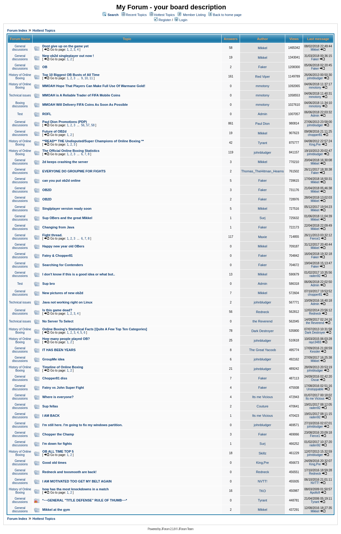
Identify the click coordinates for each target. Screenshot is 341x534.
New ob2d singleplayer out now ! (68, 56)
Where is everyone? (58, 397)
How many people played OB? (66, 339)
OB (44, 67)
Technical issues (20, 95)
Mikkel (262, 48)
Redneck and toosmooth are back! (69, 472)
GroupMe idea (53, 359)
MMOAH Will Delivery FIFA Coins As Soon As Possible (85, 104)
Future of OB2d (54, 131)
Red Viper (262, 76)
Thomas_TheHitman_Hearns (262, 171)
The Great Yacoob (262, 350)
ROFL (46, 114)
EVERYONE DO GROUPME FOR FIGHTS (74, 171)
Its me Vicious (262, 397)
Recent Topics (136, 15)
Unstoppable (315, 389)
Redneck (262, 312)
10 (86, 78)
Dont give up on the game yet (65, 46)
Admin (262, 114)
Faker (315, 59)
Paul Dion (262, 123)
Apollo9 (315, 492)
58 (92, 125)
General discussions (20, 48)
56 (82, 125)
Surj (263, 218)
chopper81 (315, 135)
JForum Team (185, 529)
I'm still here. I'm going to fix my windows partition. (82, 425)
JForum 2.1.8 (168, 529)
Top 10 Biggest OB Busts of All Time (70, 75)
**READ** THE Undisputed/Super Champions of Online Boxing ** (93, 141)
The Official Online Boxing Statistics (70, 150)
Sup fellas (50, 406)
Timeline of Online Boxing (62, 367)
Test (20, 114)
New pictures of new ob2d (62, 293)
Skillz (263, 453)
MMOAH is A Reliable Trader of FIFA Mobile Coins (81, 95)
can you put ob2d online (61, 180)
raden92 (314, 276)
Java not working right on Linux (67, 302)
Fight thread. (52, 235)
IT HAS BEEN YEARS (58, 350)
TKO (262, 491)
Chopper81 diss (54, 378)
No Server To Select (57, 321)
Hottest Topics (164, 15)
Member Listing (194, 15)
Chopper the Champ (58, 434)
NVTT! (262, 481)
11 (91, 78)
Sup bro (48, 283)
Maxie (262, 237)
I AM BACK (51, 415)
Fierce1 (315, 238)
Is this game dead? (57, 310)
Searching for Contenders (62, 265)
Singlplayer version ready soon (66, 208)
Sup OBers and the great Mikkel (67, 218)
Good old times (54, 462)
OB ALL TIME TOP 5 (58, 451)
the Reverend (263, 321)
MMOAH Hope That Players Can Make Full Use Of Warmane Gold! (93, 86)
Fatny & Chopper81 (57, 255)
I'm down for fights (57, 443)
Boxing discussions (20, 104)
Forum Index (17, 30)
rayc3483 (315, 342)
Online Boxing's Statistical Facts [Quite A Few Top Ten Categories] (94, 329)
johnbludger (315, 78)
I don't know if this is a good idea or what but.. (78, 274)
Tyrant (262, 143)
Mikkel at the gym (56, 509)
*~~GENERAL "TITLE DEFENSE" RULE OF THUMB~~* (84, 500)
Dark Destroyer (262, 331)
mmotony (262, 86)
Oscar (315, 380)
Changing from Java (58, 227)
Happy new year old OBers (63, 246)
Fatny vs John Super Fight (63, 387)
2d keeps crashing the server (65, 162)
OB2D (47, 190)
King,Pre (315, 144)
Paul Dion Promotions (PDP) (64, 122)
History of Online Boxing (20, 76)
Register (162, 20)
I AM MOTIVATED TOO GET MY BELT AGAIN (77, 481)
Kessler (315, 351)
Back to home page (227, 15)
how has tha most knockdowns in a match (75, 489)
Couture (262, 406)
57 (88, 125)
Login (181, 20)
